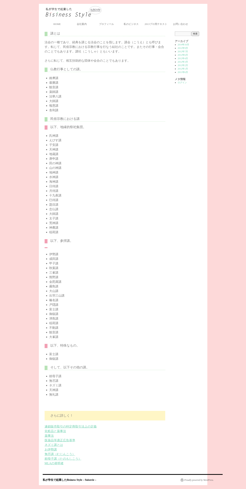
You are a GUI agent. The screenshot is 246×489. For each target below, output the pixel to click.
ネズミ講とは (54, 444)
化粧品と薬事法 (55, 431)
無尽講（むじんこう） (60, 454)
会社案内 (82, 24)
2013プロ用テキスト (156, 24)
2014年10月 (183, 44)
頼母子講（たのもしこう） (63, 458)
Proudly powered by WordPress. (199, 480)
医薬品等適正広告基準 (60, 440)
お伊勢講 (51, 449)
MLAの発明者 (54, 463)
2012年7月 (183, 51)
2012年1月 (183, 68)
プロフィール (106, 24)
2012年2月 (183, 65)
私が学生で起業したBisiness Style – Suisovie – (73, 12)
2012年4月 (183, 58)
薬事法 (49, 435)
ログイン (182, 82)
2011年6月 (183, 72)
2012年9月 (183, 48)
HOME (57, 24)
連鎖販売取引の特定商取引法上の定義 (71, 426)
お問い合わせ (180, 24)
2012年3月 (183, 62)
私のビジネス (131, 24)
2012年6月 (183, 55)
